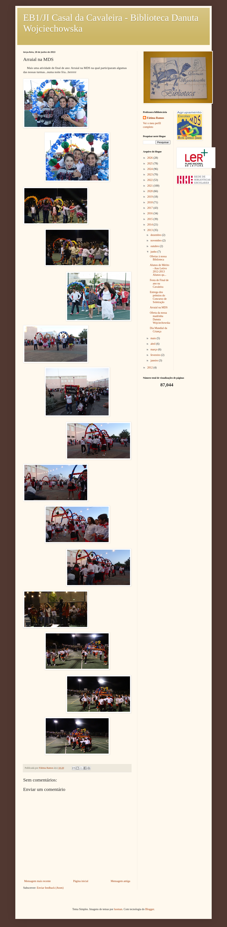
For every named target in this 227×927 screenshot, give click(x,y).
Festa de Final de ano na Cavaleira (159, 283)
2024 (150, 169)
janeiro (154, 360)
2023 (150, 174)
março (154, 349)
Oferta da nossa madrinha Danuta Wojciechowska (160, 317)
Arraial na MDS (159, 307)
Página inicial (80, 881)
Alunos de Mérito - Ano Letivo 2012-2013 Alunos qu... (159, 270)
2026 (150, 157)
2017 (150, 207)
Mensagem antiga (120, 881)
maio (153, 338)
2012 (150, 367)
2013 (150, 230)
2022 (150, 180)
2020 (150, 191)
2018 (150, 202)
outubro (155, 246)
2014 (150, 224)
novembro (156, 240)
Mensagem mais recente (37, 881)
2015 (150, 219)
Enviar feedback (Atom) (50, 887)
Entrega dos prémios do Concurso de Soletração (158, 297)
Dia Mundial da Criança (158, 330)
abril (153, 343)
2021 (150, 185)
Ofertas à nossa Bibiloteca (158, 258)
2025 (150, 163)
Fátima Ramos (155, 117)
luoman (118, 909)
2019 (150, 196)
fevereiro (155, 355)
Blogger (149, 909)
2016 (150, 213)
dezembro (156, 235)
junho (153, 251)
